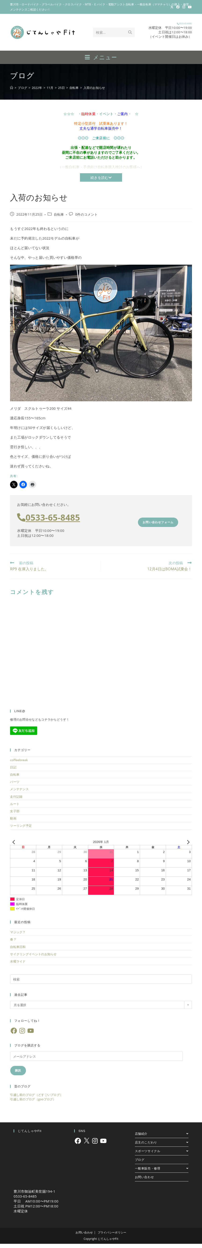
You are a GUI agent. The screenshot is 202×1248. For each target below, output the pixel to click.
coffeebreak (19, 764)
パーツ (14, 786)
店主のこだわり (161, 1146)
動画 (13, 822)
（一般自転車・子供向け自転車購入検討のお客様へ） (101, 171)
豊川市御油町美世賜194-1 (34, 1195)
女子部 (14, 815)
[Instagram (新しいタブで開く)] (184, 7)
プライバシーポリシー (112, 1237)
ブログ (139, 1164)
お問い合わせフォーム (158, 526)
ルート (14, 808)
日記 (13, 771)
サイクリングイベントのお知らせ (33, 958)
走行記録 (16, 801)
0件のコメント (86, 218)
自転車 (59, 218)
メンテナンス (19, 793)
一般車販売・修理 (161, 1172)
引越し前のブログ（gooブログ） (33, 1103)
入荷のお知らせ (94, 92)
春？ (13, 943)
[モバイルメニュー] (101, 61)
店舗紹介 (161, 1138)
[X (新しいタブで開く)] (172, 7)
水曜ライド (18, 965)
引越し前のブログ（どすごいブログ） (36, 1099)
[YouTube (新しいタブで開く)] (189, 7)
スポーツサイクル (161, 1155)
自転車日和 (18, 951)
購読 (18, 1075)
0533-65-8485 (170, 25)
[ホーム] (11, 92)
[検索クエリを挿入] (101, 983)
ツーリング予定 (21, 830)
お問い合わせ (144, 1181)
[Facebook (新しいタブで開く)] (178, 7)
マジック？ (18, 936)
